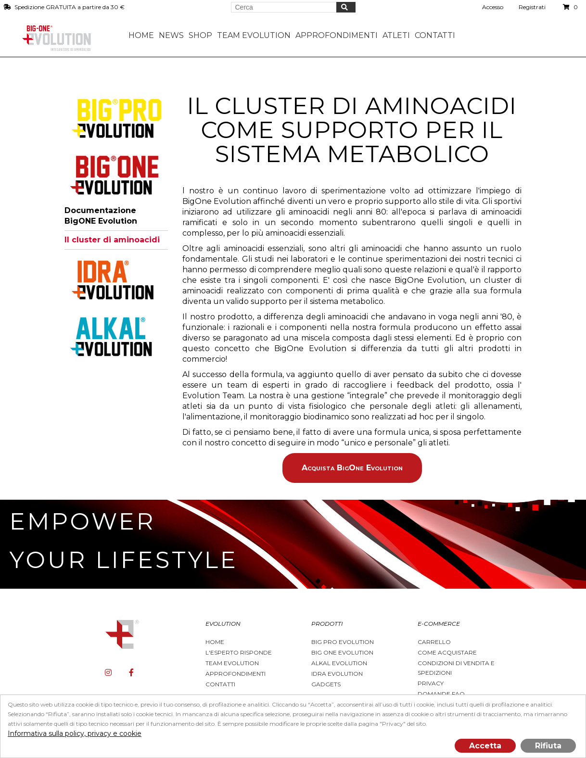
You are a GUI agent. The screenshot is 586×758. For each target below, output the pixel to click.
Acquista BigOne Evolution (352, 467)
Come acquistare (447, 652)
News (171, 35)
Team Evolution (232, 663)
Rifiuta (548, 745)
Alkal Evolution (339, 663)
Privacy (431, 683)
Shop (200, 35)
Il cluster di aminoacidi (112, 239)
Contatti (435, 35)
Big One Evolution (342, 652)
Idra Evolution (337, 673)
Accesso (492, 7)
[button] (116, 118)
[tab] (116, 118)
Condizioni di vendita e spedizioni (456, 667)
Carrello (434, 641)
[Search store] (284, 7)
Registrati (532, 7)
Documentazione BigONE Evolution (100, 216)
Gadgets (326, 684)
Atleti (396, 35)
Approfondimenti (235, 673)
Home (141, 35)
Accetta (485, 745)
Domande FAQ (441, 693)
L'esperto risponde (238, 652)
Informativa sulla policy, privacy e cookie (74, 733)
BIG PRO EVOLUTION (342, 641)
